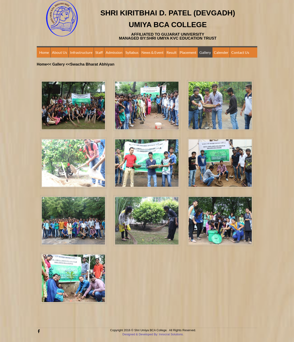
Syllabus (132, 52)
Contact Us (240, 52)
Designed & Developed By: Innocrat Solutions (152, 334)
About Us (59, 52)
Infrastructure (81, 52)
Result (172, 52)
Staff (99, 52)
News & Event (152, 52)
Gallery (205, 52)
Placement (188, 52)
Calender (221, 52)
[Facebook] (39, 331)
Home (44, 52)
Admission (114, 52)
